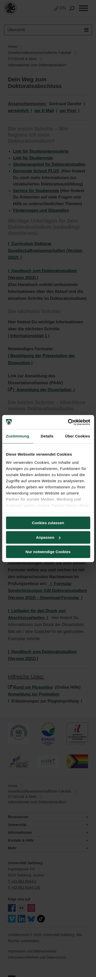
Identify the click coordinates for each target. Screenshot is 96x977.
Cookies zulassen (48, 523)
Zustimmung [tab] (17, 436)
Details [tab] (47, 436)
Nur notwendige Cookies (48, 552)
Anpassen (48, 537)
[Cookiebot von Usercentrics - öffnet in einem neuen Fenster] (68, 422)
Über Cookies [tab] (77, 436)
